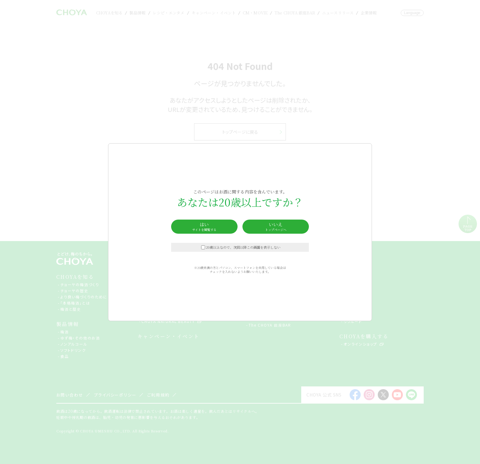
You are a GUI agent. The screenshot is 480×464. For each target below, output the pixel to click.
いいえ (276, 226)
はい (204, 226)
